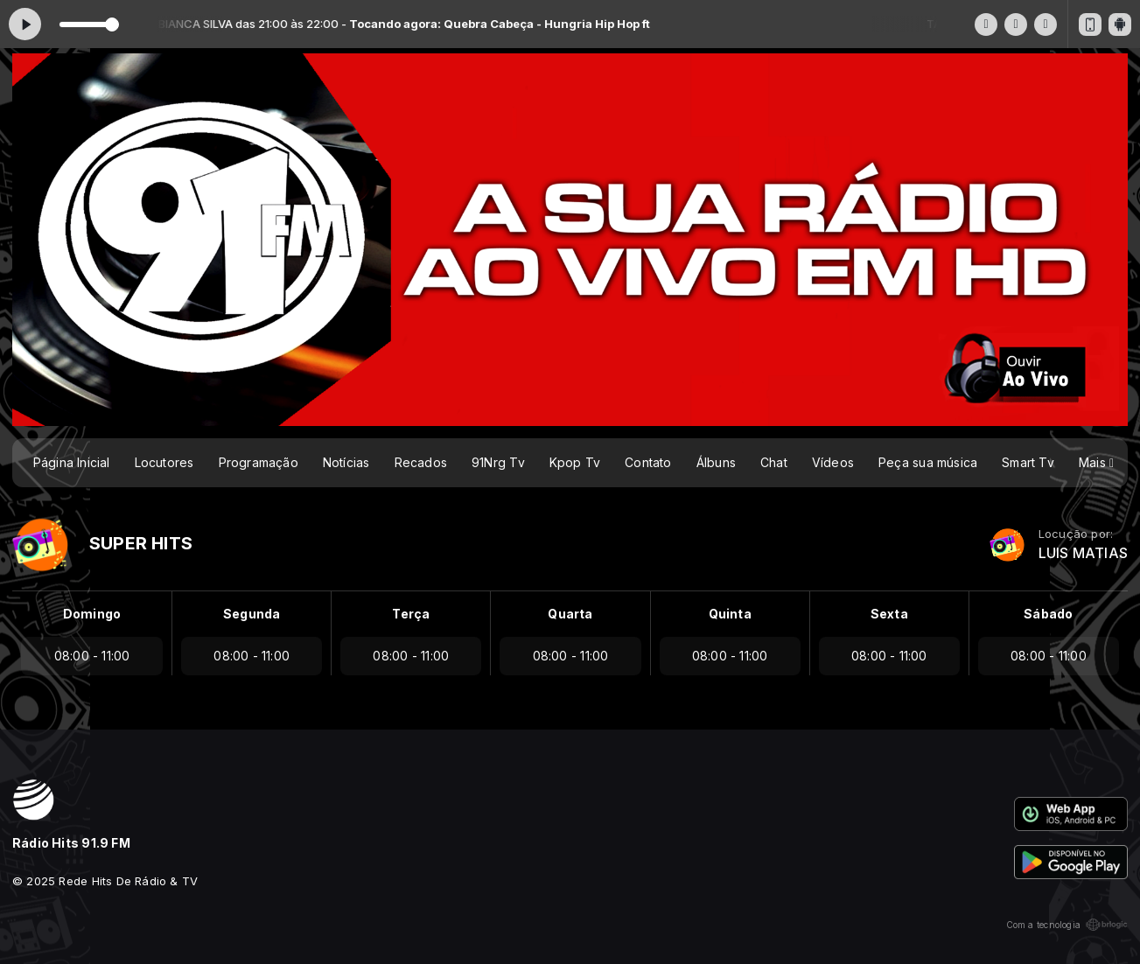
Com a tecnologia (1067, 925)
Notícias (346, 462)
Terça (411, 613)
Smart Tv (1028, 462)
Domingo (92, 613)
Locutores (164, 462)
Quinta (730, 613)
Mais (1096, 462)
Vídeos (833, 462)
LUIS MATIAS (1083, 553)
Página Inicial (71, 462)
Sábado (1048, 613)
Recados (421, 462)
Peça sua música (927, 462)
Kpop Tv (574, 462)
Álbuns (716, 462)
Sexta (889, 613)
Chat (773, 462)
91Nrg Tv (498, 462)
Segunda (251, 613)
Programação (258, 462)
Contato (648, 462)
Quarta (570, 613)
